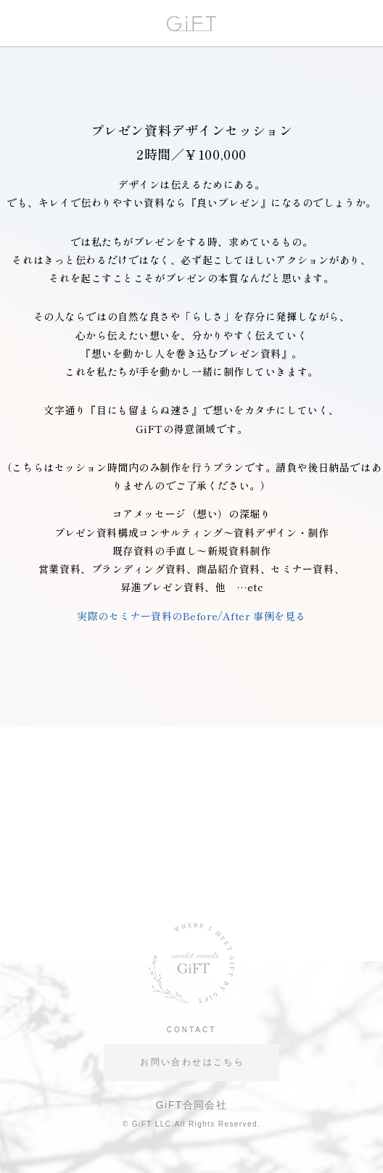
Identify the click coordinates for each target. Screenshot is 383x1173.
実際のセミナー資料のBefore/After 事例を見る (191, 616)
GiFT (191, 23)
